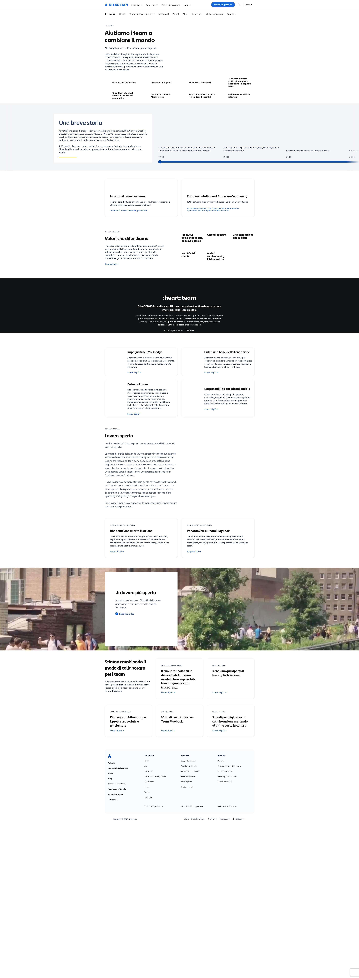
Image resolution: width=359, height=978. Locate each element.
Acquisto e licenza (189, 766)
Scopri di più (112, 264)
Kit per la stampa (214, 14)
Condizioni (212, 819)
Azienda (111, 763)
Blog (185, 14)
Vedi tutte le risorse (227, 806)
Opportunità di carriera (142, 14)
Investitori (164, 14)
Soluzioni (152, 5)
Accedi (249, 4)
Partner (221, 761)
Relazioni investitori (116, 784)
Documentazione (225, 771)
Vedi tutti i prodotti (153, 806)
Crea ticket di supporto (192, 806)
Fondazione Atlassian (117, 789)
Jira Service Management (155, 776)
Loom (146, 787)
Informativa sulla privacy (194, 819)
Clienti (122, 14)
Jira (145, 766)
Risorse (189, 5)
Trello (146, 792)
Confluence (149, 782)
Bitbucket (148, 797)
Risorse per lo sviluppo (227, 776)
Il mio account (187, 787)
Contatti (231, 14)
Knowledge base (188, 776)
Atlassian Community (190, 771)
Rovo (146, 761)
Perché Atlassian (171, 5)
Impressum (225, 819)
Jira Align (148, 771)
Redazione (196, 14)
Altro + (201, 5)
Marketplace (186, 782)
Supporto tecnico (188, 761)
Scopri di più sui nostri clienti (179, 330)
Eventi (176, 14)
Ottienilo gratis (223, 4)
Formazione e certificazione (229, 766)
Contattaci (112, 799)
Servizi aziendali (225, 782)
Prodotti (136, 5)
